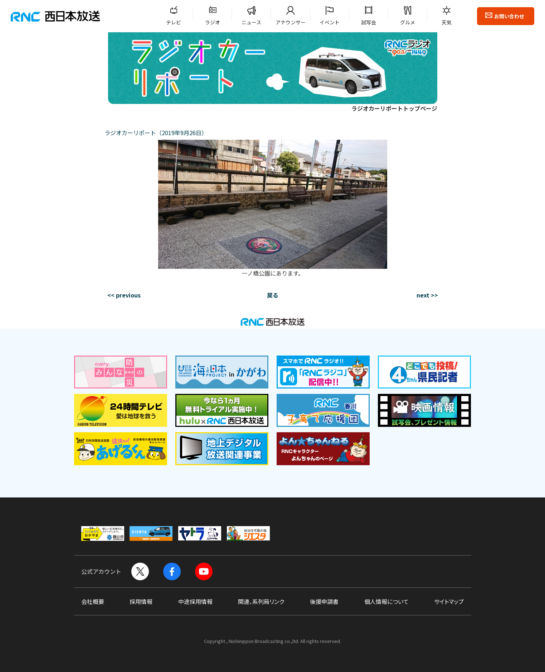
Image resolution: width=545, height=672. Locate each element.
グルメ (407, 22)
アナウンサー (291, 22)
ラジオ (212, 22)
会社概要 (92, 601)
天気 (447, 22)
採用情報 (141, 601)
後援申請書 (324, 601)
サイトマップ (449, 601)
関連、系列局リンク (261, 601)
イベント (330, 22)
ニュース (251, 22)
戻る (272, 295)
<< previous (124, 295)
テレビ (173, 22)
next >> (427, 295)
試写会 (368, 22)
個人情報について (386, 601)
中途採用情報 (195, 601)
